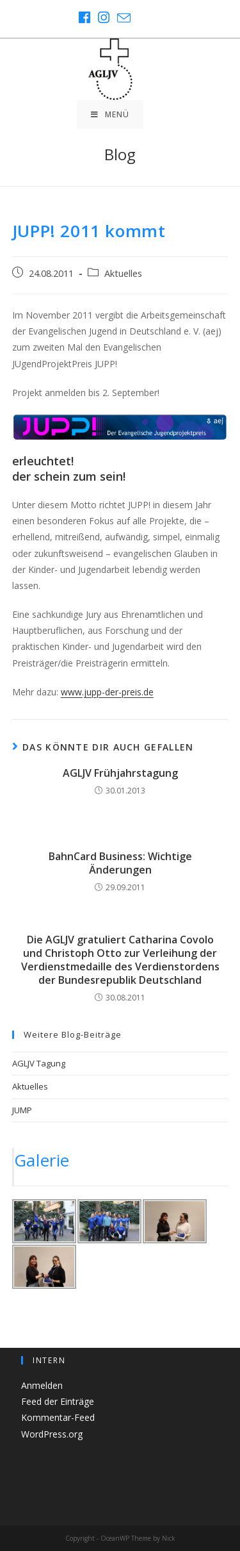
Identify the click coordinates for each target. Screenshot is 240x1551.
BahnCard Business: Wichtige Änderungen (120, 863)
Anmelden (42, 1385)
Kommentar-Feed (58, 1417)
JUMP (22, 1110)
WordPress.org (52, 1434)
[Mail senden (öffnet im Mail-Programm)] (122, 17)
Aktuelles (123, 273)
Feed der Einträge (57, 1401)
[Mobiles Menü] (110, 114)
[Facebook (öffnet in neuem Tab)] (84, 17)
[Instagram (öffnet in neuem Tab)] (103, 17)
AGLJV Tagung (38, 1063)
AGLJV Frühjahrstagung (120, 773)
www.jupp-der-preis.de (107, 692)
